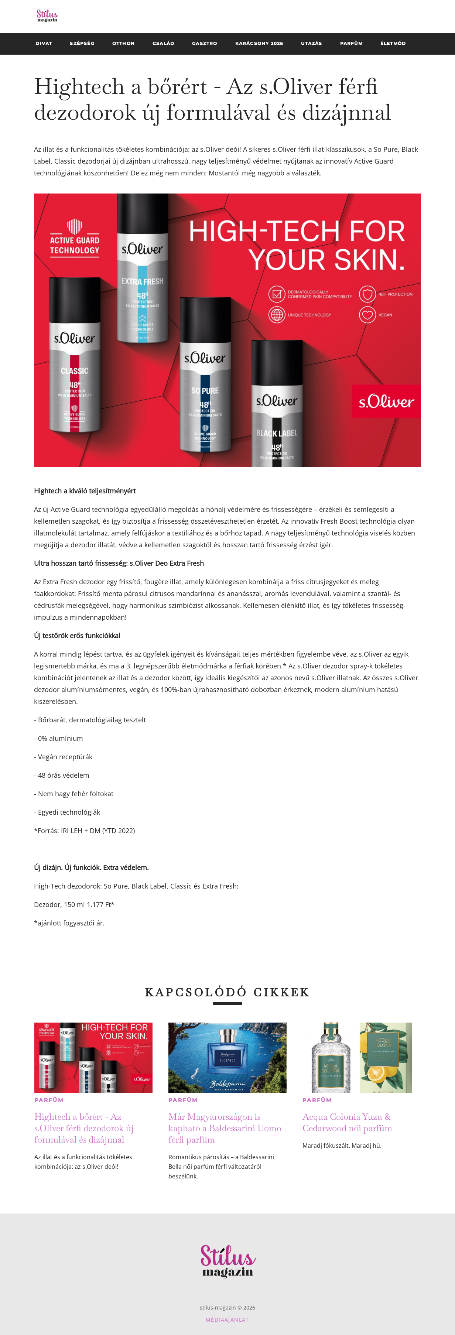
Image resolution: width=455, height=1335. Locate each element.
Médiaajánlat (227, 1319)
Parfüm (49, 1100)
